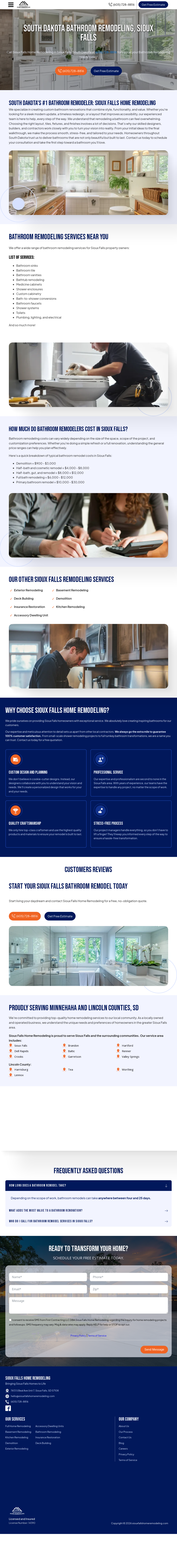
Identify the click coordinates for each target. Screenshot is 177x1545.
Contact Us (125, 1437)
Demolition (64, 598)
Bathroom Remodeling (48, 1432)
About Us (124, 1426)
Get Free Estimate (153, 4)
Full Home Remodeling (18, 1426)
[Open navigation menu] (11, 5)
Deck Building (24, 598)
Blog (121, 1443)
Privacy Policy (78, 1335)
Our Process (126, 1432)
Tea (70, 1069)
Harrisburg (21, 1069)
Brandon (73, 1045)
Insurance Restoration (29, 607)
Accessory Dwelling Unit (31, 615)
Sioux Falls (20, 1045)
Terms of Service (97, 1335)
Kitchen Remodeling (70, 607)
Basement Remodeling (72, 590)
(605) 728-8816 (106, 52)
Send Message (154, 1349)
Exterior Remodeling (28, 590)
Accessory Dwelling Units (49, 1426)
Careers (123, 1448)
